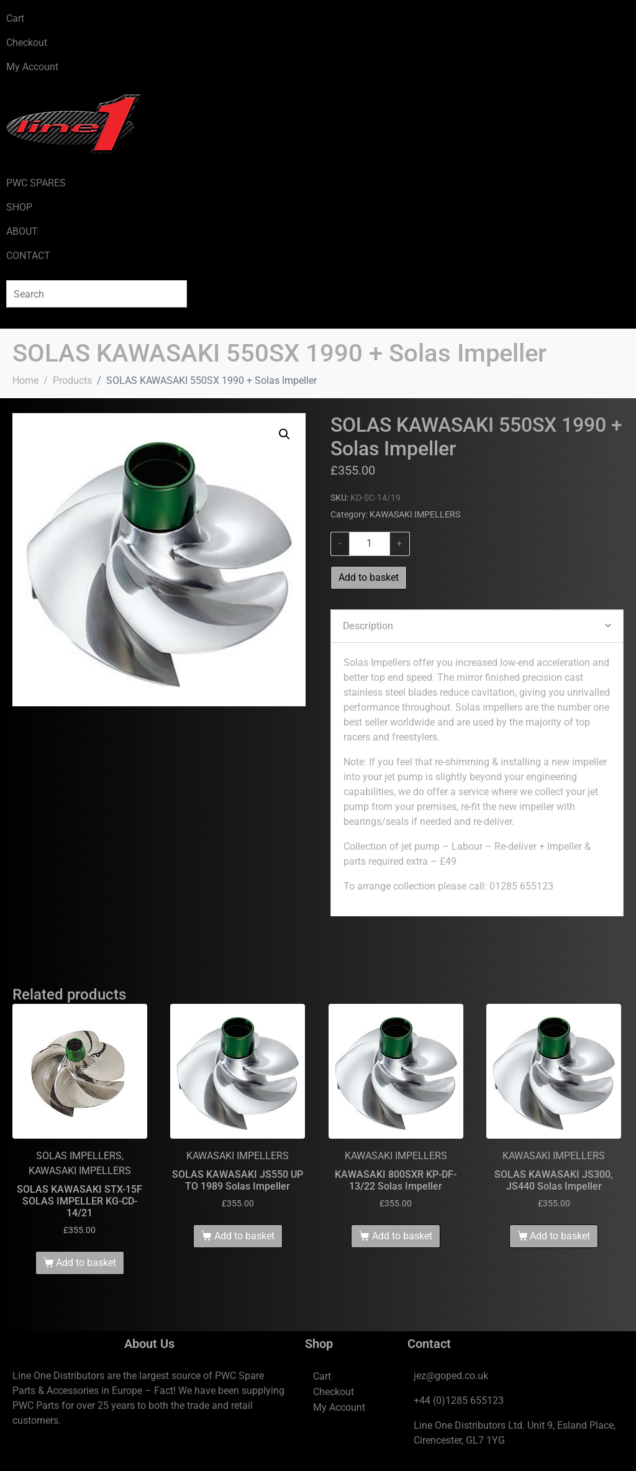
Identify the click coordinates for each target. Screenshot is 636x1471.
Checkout (26, 42)
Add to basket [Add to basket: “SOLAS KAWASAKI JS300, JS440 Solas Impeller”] (560, 1236)
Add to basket (368, 577)
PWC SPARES (36, 183)
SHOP (19, 207)
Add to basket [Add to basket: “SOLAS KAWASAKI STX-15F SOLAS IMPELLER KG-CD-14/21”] (86, 1262)
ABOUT (22, 231)
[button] (284, 434)
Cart (15, 18)
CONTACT (28, 256)
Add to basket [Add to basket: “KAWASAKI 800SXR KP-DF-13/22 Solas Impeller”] (402, 1236)
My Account (32, 67)
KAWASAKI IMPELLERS (415, 514)
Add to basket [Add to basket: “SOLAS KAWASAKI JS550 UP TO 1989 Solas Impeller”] (244, 1236)
